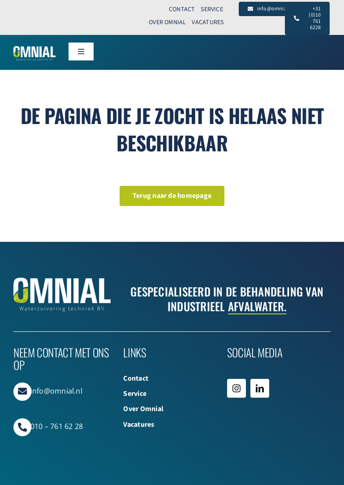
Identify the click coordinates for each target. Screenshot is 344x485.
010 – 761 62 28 (56, 426)
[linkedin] (259, 388)
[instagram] (236, 388)
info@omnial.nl (56, 391)
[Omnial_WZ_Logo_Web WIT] (34, 50)
